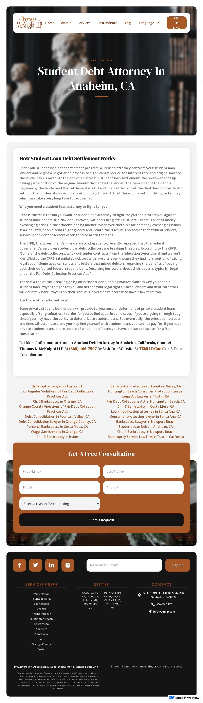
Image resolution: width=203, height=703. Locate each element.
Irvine (41, 639)
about (66, 23)
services (84, 23)
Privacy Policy (23, 666)
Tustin (41, 649)
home (50, 23)
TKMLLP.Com (151, 349)
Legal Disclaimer (61, 666)
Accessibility (41, 666)
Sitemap (78, 666)
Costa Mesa (41, 624)
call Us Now (176, 22)
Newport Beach (41, 614)
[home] (29, 22)
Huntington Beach (41, 619)
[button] (148, 22)
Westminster (41, 593)
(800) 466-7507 (83, 349)
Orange (41, 609)
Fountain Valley (41, 598)
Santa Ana (41, 634)
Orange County (41, 644)
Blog (127, 23)
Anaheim (41, 629)
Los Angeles (41, 603)
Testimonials (107, 23)
